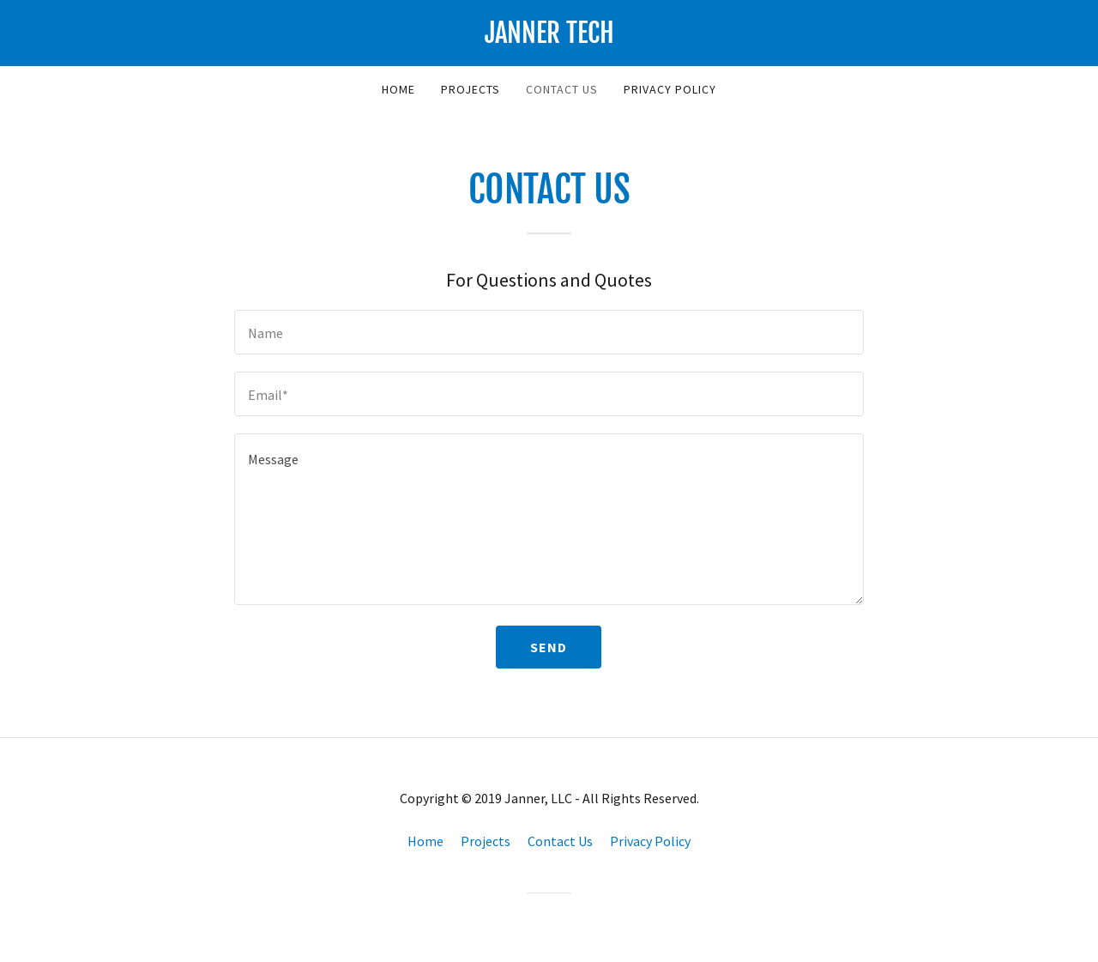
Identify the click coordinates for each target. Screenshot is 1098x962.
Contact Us (562, 89)
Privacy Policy (670, 89)
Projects (470, 89)
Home (398, 89)
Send (548, 647)
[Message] (548, 519)
